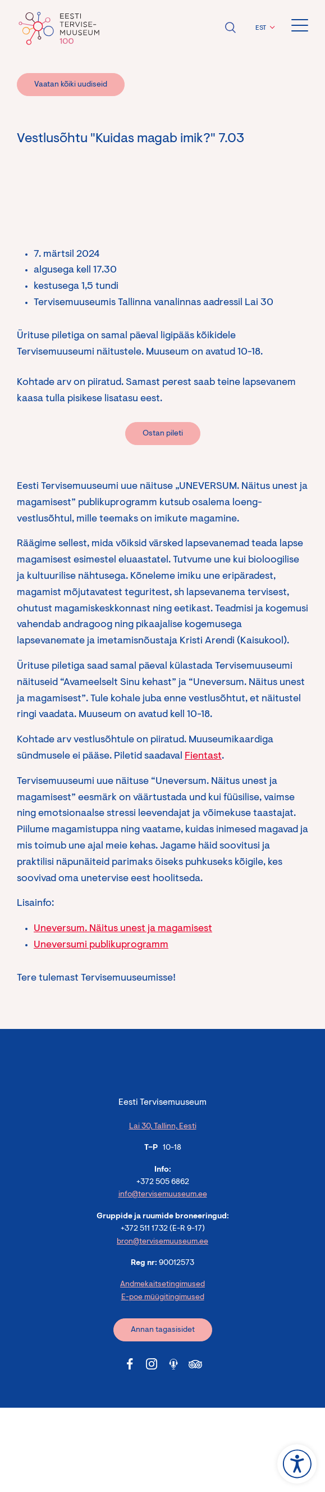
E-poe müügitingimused (162, 1297)
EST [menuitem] (260, 28)
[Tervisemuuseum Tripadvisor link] (195, 1363)
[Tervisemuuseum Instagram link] (151, 1363)
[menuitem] (263, 28)
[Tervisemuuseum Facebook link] (129, 1363)
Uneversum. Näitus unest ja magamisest (123, 929)
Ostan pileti (163, 434)
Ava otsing (230, 27)
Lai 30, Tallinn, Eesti (162, 1127)
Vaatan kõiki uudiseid (70, 85)
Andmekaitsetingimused (162, 1285)
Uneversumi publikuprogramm (101, 945)
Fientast (203, 756)
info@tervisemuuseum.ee (162, 1195)
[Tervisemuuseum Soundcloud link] (173, 1363)
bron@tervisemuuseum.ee (162, 1242)
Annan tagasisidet (163, 1330)
